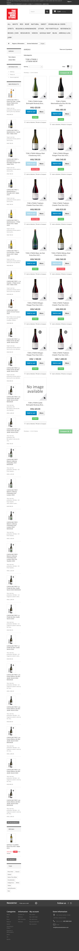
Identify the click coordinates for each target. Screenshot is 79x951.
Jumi (10, 37)
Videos (35, 33)
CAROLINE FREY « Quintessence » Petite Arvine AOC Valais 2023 (13, 222)
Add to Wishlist (30, 122)
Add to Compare (41, 122)
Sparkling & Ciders (56, 24)
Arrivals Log (64, 33)
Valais (9, 885)
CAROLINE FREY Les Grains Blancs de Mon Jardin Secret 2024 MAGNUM (13, 677)
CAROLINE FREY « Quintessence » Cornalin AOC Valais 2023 (13, 192)
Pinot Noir (10, 871)
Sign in (69, 1)
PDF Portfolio (52, 28)
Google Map (45, 33)
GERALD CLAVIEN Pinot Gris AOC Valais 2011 (13, 846)
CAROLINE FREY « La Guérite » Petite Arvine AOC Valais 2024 (14, 283)
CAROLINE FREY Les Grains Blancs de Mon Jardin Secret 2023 (13, 771)
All (9, 24)
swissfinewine (12, 888)
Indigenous (11, 882)
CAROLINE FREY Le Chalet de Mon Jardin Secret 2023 (13, 617)
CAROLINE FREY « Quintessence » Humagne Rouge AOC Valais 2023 (13, 161)
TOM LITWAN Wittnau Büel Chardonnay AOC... (35, 154)
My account (34, 911)
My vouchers (33, 924)
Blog (54, 33)
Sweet (43, 24)
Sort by (26, 66)
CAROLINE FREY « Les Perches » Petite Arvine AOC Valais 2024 (13, 253)
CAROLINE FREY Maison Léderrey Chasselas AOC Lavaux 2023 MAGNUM (12, 525)
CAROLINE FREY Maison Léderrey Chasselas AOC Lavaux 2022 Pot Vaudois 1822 (12, 558)
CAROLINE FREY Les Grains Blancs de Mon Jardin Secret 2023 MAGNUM (13, 740)
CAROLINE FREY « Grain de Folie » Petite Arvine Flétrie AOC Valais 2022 (13, 102)
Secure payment (14, 77)
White (15, 24)
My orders (32, 914)
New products (14, 84)
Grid (68, 66)
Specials (11, 829)
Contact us (21, 914)
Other (41, 28)
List (71, 66)
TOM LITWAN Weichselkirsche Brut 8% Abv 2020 (61, 103)
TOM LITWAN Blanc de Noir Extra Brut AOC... (35, 254)
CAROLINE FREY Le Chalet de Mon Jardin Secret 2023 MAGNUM (14, 588)
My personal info (34, 921)
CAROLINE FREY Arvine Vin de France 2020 (13, 311)
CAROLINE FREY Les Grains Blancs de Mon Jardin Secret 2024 (13, 708)
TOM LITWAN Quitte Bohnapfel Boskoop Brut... (35, 102)
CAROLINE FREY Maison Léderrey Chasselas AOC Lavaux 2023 (12, 492)
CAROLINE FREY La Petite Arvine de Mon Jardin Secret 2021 (13, 369)
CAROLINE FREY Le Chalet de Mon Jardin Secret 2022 (13, 647)
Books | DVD (13, 33)
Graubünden (11, 880)
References (65, 28)
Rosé (27, 24)
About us (12, 74)
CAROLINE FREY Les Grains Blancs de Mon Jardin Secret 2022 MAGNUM (13, 802)
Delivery (12, 71)
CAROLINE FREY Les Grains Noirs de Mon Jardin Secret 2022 (13, 430)
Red (21, 24)
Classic (17, 871)
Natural (35, 24)
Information (13, 67)
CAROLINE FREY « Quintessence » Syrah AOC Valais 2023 (13, 132)
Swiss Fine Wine (12, 877)
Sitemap (20, 921)
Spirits (11, 28)
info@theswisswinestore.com (60, 927)
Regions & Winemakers (26, 28)
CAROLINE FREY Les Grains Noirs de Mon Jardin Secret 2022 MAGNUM (13, 399)
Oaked (9, 874)
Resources (25, 33)
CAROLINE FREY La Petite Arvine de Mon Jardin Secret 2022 (13, 340)
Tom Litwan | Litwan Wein (12, 58)
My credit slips (34, 917)
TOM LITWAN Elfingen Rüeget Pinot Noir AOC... (60, 154)
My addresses (33, 919)
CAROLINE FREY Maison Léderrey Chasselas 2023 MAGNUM (12, 462)
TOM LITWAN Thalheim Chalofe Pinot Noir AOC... (35, 204)
